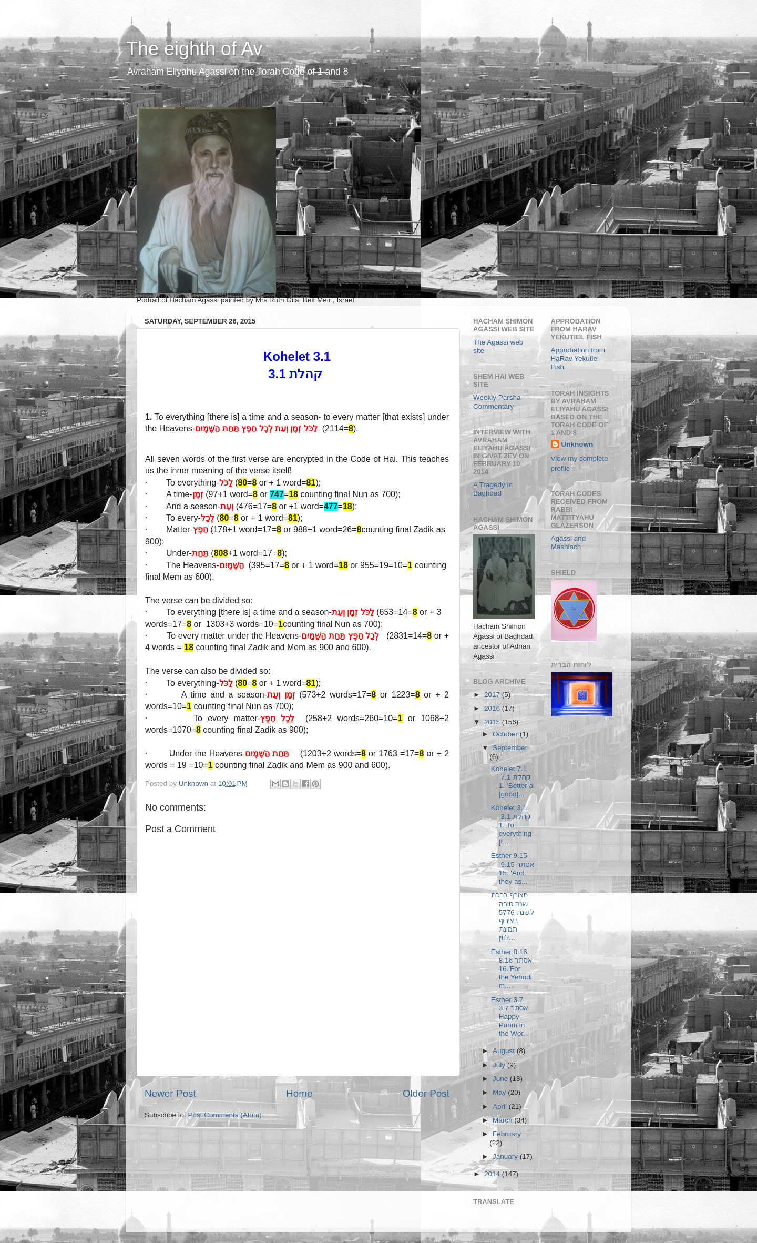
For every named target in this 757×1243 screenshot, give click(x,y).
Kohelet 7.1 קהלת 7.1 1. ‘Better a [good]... (512, 782)
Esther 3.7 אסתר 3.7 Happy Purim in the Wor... (510, 1017)
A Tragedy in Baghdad (493, 489)
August (505, 1051)
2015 (493, 722)
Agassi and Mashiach (568, 542)
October (506, 734)
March (503, 1120)
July (500, 1065)
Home (299, 1093)
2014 (493, 1174)
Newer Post (170, 1093)
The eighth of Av (194, 48)
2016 (493, 708)
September (510, 748)
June (501, 1079)
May (500, 1092)
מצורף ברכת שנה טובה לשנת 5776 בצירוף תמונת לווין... (512, 916)
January (506, 1156)
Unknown (577, 444)
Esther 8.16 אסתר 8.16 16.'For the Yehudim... (512, 969)
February (507, 1134)
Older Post (426, 1093)
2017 (493, 695)
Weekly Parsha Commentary (497, 401)
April (501, 1106)
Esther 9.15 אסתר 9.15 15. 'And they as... (512, 868)
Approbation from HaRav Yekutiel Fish (578, 358)
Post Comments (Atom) (225, 1115)
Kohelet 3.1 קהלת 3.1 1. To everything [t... (511, 825)
